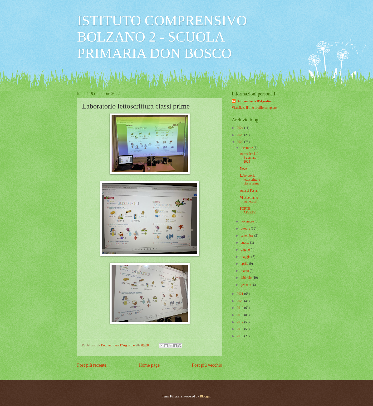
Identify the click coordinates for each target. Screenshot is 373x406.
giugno (246, 249)
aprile (245, 263)
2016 (240, 329)
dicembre (247, 148)
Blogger (205, 396)
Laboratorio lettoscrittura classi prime (250, 179)
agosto (245, 242)
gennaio (246, 285)
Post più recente (91, 365)
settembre (247, 235)
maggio (246, 257)
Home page (149, 365)
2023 (240, 135)
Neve (243, 168)
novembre (248, 221)
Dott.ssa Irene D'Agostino (254, 101)
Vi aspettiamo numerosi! (249, 199)
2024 (240, 128)
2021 (240, 294)
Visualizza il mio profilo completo (254, 107)
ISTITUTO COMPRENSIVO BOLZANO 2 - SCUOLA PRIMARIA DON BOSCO (162, 37)
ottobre (246, 228)
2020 (240, 301)
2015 (240, 336)
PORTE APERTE (247, 210)
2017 (240, 322)
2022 (240, 142)
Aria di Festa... (249, 190)
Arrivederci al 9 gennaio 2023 (249, 157)
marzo (245, 271)
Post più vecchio (207, 365)
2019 (240, 308)
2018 (240, 315)
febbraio (246, 277)
